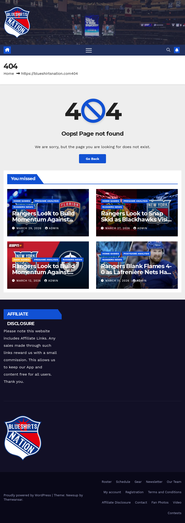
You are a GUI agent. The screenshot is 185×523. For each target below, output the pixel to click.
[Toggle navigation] (89, 50)
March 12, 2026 (29, 280)
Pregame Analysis (47, 201)
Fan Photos (160, 502)
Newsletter (154, 482)
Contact (141, 502)
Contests (174, 513)
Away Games (21, 259)
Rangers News (23, 207)
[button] (168, 50)
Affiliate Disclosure (116, 502)
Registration (135, 492)
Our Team (174, 482)
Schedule (123, 482)
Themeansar (13, 499)
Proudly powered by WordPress (28, 495)
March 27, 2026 (118, 228)
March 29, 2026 (30, 228)
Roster (107, 482)
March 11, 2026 (118, 280)
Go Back (92, 159)
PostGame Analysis (136, 253)
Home (9, 73)
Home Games (21, 201)
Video (177, 502)
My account (112, 492)
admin (52, 228)
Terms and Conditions (164, 492)
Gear (138, 482)
